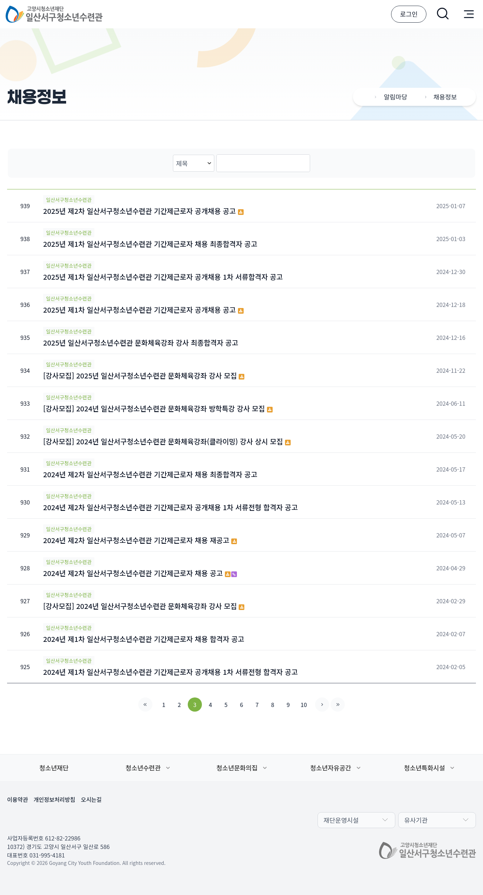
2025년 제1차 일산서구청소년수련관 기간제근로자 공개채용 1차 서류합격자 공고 (163, 277)
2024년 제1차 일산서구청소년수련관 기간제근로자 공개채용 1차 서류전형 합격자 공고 (170, 672)
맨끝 (338, 704)
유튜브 (65, 819)
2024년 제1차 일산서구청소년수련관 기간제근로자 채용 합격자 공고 (143, 639)
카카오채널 (31, 819)
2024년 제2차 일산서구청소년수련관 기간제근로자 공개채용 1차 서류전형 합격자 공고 (170, 507)
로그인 (409, 13)
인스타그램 (48, 819)
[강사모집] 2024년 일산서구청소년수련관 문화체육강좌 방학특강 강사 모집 (158, 408)
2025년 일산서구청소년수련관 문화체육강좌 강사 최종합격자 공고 (140, 342)
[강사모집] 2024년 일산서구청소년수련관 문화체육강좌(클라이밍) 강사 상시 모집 (167, 441)
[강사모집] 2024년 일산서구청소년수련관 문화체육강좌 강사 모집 (143, 606)
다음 (322, 704)
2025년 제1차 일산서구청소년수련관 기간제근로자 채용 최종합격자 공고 (150, 244)
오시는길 (91, 799)
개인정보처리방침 (54, 799)
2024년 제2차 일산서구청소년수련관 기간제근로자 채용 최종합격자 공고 (150, 474)
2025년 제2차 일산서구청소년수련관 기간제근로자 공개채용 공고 (143, 211)
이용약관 (17, 799)
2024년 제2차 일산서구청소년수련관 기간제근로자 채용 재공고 (140, 540)
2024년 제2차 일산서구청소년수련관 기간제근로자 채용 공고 (140, 573)
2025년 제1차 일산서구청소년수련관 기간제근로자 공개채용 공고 (143, 309)
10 (304, 704)
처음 (145, 704)
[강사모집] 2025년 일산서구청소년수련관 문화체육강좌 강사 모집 (143, 375)
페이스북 (14, 819)
